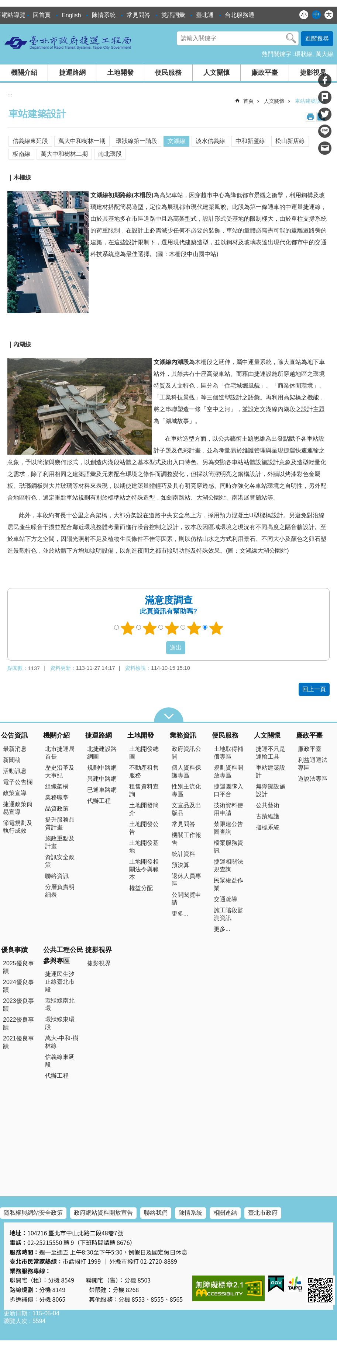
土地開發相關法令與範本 (144, 869)
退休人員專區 (186, 880)
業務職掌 (57, 797)
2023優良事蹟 (18, 1005)
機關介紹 (24, 72)
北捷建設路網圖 (102, 753)
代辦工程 (99, 801)
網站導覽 (13, 15)
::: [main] (9, 95)
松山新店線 (290, 141)
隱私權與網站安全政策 (33, 1213)
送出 (159, 648)
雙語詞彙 (173, 15)
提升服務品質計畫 (60, 823)
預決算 (180, 865)
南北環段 (110, 154)
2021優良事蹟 (18, 1042)
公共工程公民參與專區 (63, 955)
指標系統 (267, 827)
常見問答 (138, 15)
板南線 (21, 154)
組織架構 (57, 786)
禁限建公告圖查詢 (228, 828)
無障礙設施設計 (270, 790)
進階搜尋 (317, 38)
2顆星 (149, 628)
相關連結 (225, 1213)
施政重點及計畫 (60, 842)
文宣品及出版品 (186, 809)
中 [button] (316, 14)
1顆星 (127, 628)
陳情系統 (104, 15)
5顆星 (216, 628)
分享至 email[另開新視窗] (324, 148)
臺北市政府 (263, 1213)
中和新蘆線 (250, 141)
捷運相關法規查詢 (228, 865)
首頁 (248, 101)
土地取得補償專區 (228, 753)
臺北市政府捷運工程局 (68, 42)
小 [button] (304, 14)
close (168, 714)
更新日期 (15, 1313)
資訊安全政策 (60, 861)
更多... (180, 913)
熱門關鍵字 (276, 54)
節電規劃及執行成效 (17, 827)
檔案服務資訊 (228, 847)
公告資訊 (14, 735)
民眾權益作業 (228, 884)
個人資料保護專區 (186, 772)
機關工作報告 (186, 839)
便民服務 (168, 72)
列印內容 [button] (310, 117)
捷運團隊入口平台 (228, 790)
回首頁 (42, 15)
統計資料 (183, 854)
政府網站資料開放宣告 (103, 1213)
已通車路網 (102, 790)
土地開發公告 (144, 828)
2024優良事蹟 (18, 986)
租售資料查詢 (144, 790)
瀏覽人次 (15, 1321)
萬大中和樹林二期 (64, 154)
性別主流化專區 (186, 790)
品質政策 (57, 808)
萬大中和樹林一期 (82, 141)
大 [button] (329, 14)
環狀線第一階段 (136, 141)
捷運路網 (72, 72)
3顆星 (172, 628)
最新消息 (15, 749)
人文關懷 (216, 72)
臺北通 (205, 15)
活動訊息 (15, 771)
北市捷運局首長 (60, 753)
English (71, 15)
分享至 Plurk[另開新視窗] (324, 97)
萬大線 (324, 54)
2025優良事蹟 (18, 967)
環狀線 (303, 54)
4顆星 (194, 628)
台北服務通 (239, 15)
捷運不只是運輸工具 (270, 753)
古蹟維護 (267, 816)
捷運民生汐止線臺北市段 (60, 982)
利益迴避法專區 (312, 764)
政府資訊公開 (186, 753)
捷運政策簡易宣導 (17, 808)
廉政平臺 (264, 72)
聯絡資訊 (57, 876)
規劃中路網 (102, 768)
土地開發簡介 (144, 809)
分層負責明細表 (60, 891)
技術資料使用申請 (228, 809)
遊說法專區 (312, 779)
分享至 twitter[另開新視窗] (324, 114)
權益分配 (141, 888)
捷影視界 (313, 72)
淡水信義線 (210, 141)
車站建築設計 (310, 101)
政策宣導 (15, 793)
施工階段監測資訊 (228, 914)
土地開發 (120, 72)
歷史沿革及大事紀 (60, 772)
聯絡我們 (156, 1213)
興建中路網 (102, 779)
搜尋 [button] (291, 38)
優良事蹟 (14, 950)
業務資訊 (183, 735)
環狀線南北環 (60, 1004)
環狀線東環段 (60, 1023)
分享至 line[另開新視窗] (324, 131)
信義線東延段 (30, 141)
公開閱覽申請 (186, 899)
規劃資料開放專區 (228, 772)
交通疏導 (225, 899)
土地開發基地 (144, 847)
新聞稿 (12, 760)
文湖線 (176, 141)
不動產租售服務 (144, 772)
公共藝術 (267, 805)
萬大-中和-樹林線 (62, 1042)
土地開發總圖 (144, 753)
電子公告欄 (17, 782)
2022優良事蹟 (18, 1024)
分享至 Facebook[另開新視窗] (324, 80)
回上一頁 (314, 689)
